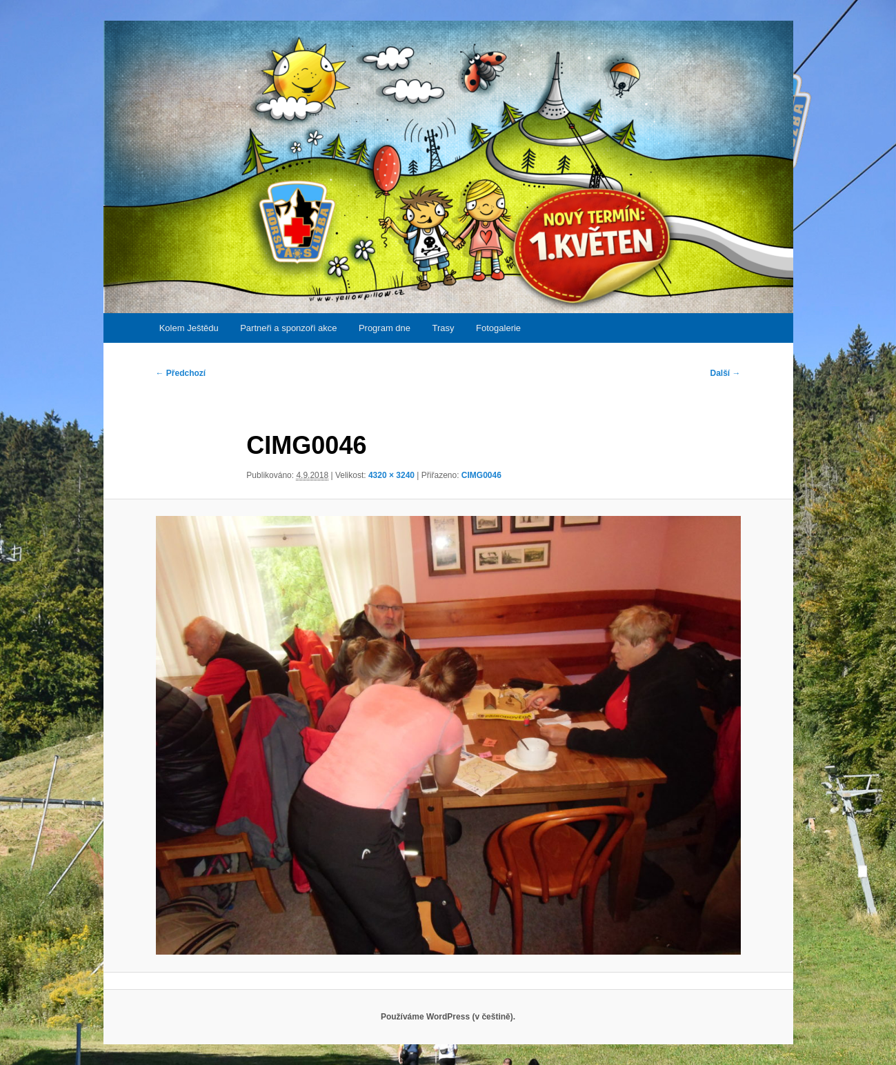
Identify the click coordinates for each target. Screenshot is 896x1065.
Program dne (384, 328)
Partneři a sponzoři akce (288, 328)
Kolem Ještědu (189, 328)
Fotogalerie (498, 328)
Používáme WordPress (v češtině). (448, 1017)
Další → (725, 373)
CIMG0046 (481, 475)
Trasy (443, 328)
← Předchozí (181, 373)
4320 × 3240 (391, 475)
